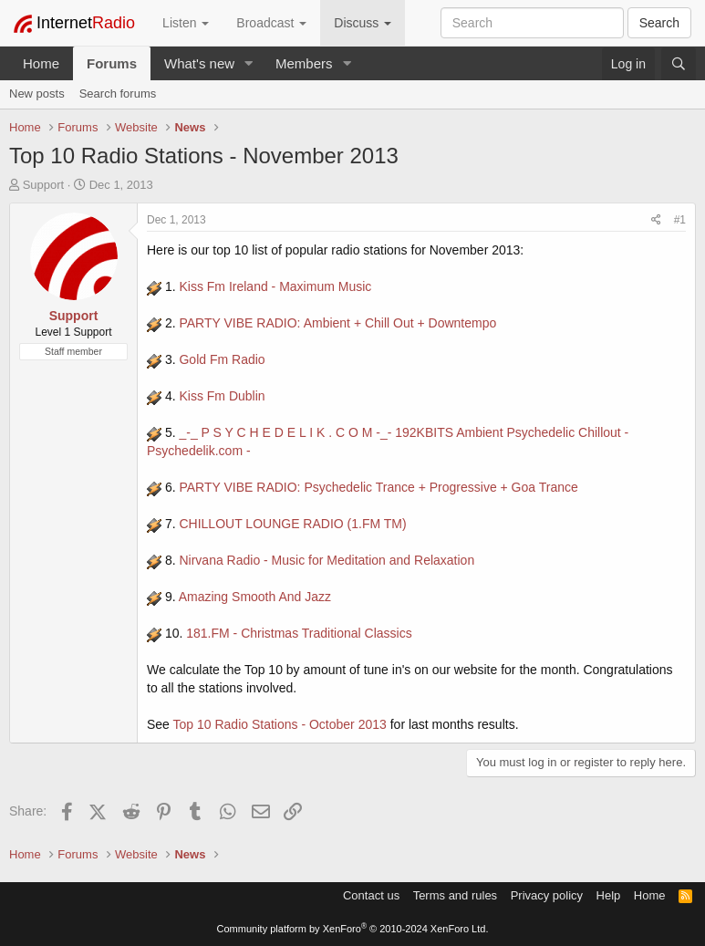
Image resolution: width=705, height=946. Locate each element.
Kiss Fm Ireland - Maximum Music (275, 286)
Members (304, 63)
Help (608, 895)
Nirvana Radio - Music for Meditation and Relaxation (326, 560)
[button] (249, 63)
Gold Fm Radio (221, 359)
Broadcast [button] (271, 23)
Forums (112, 63)
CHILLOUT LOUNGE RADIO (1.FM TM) (292, 523)
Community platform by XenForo (353, 928)
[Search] (678, 63)
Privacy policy (547, 895)
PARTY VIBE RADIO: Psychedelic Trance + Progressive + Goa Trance (378, 487)
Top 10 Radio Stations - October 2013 (280, 724)
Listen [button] (185, 23)
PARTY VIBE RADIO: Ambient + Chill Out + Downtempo (337, 323)
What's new (199, 63)
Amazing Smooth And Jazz (255, 596)
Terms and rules (455, 895)
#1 (680, 219)
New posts (37, 93)
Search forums (118, 93)
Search (659, 23)
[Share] (656, 220)
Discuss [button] (362, 23)
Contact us (371, 895)
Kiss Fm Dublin (221, 396)
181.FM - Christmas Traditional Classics (298, 633)
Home (41, 63)
